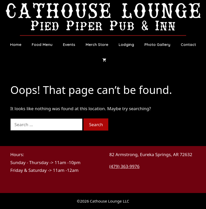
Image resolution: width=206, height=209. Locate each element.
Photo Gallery (157, 44)
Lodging (126, 44)
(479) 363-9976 (124, 166)
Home (15, 44)
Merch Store (97, 44)
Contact (188, 44)
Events (69, 44)
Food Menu (42, 44)
